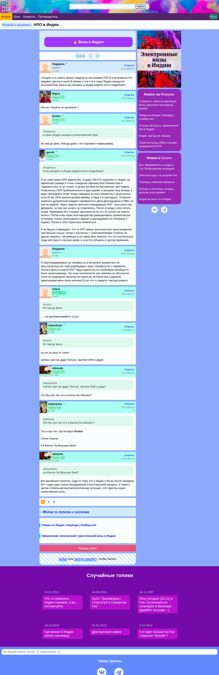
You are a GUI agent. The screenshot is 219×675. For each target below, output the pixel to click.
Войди (63, 559)
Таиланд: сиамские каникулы (157, 182)
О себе (55, 71)
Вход (213, 16)
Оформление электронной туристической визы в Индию (78, 535)
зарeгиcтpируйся (85, 559)
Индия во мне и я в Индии (155, 199)
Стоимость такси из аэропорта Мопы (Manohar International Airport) (157, 105)
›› (97, 55)
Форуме (168, 94)
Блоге (167, 158)
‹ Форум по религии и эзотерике (65, 512)
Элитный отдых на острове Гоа (158, 175)
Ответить (129, 65)
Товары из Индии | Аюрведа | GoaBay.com (68, 525)
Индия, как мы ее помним (154, 135)
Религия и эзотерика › (16, 24)
